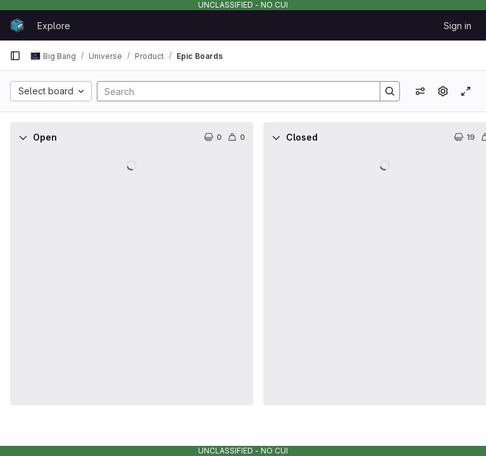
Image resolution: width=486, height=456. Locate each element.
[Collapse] (22, 137)
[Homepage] (17, 25)
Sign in (457, 25)
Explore (53, 25)
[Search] (232, 91)
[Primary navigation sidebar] (15, 56)
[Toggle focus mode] (466, 91)
